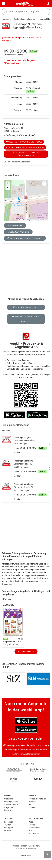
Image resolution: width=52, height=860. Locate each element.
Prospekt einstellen (37, 799)
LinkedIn (8, 830)
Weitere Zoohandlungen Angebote (25, 318)
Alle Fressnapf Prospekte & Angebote (25, 147)
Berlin (30, 5)
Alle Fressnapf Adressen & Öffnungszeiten (26, 154)
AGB (31, 830)
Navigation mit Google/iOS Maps (25, 238)
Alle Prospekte (26, 651)
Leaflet (22, 220)
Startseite (8, 799)
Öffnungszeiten (11, 801)
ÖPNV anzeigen (15, 225)
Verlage (32, 801)
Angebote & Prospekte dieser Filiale (24, 142)
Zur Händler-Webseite (25, 307)
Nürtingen (6, 19)
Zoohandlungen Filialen (24, 19)
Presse (32, 825)
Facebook (8, 822)
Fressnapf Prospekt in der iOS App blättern (26, 749)
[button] (44, 183)
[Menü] (3, 3)
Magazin (8, 810)
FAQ (30, 804)
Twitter (7, 825)
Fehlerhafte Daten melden (17, 162)
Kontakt (32, 807)
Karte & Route (11, 175)
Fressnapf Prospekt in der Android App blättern (26, 745)
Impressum (34, 833)
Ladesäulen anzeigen (18, 232)
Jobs (31, 822)
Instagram (8, 827)
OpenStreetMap (33, 220)
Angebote (8, 807)
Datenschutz (34, 827)
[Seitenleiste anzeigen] (47, 854)
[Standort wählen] (48, 3)
